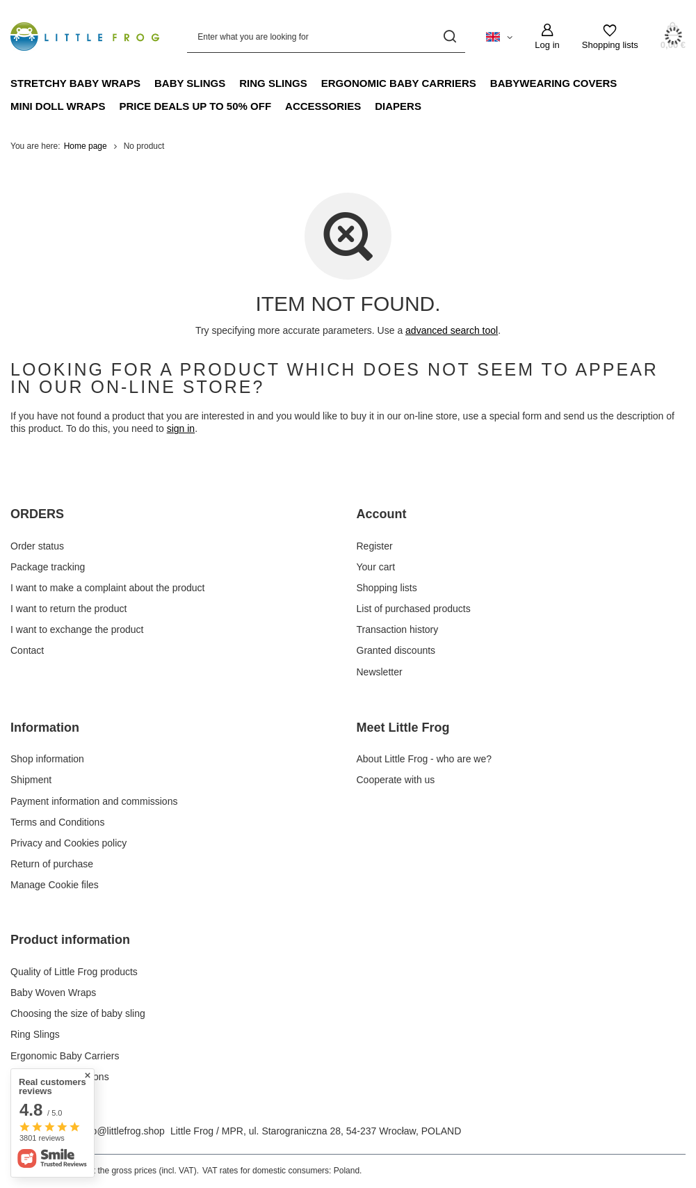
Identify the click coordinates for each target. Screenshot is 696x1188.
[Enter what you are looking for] (326, 36)
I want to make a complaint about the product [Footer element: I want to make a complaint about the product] (107, 587)
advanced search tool (451, 330)
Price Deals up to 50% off (195, 106)
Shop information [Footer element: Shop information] (47, 758)
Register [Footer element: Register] (375, 546)
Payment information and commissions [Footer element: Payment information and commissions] (93, 801)
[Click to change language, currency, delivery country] (499, 36)
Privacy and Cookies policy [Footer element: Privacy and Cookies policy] (68, 843)
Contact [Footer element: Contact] (27, 650)
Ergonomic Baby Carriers (398, 83)
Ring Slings (273, 83)
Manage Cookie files (54, 884)
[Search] (449, 36)
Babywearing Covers (553, 83)
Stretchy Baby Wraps (75, 83)
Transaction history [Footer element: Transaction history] (398, 629)
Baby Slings (189, 83)
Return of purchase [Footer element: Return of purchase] (51, 863)
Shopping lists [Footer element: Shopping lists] (387, 587)
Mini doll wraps (57, 106)
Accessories (323, 106)
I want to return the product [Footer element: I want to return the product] (68, 608)
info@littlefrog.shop (123, 1131)
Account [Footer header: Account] (382, 514)
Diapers (398, 106)
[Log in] (547, 36)
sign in (181, 428)
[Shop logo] (84, 36)
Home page (85, 146)
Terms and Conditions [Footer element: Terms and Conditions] (57, 822)
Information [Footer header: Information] (44, 728)
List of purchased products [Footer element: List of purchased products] (414, 608)
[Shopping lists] (610, 36)
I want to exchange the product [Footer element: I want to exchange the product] (76, 629)
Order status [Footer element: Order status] (37, 546)
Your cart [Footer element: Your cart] (376, 566)
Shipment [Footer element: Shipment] (30, 779)
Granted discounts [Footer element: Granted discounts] (396, 650)
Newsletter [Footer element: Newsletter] (380, 671)
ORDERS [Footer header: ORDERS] (37, 514)
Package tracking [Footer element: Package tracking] (47, 566)
